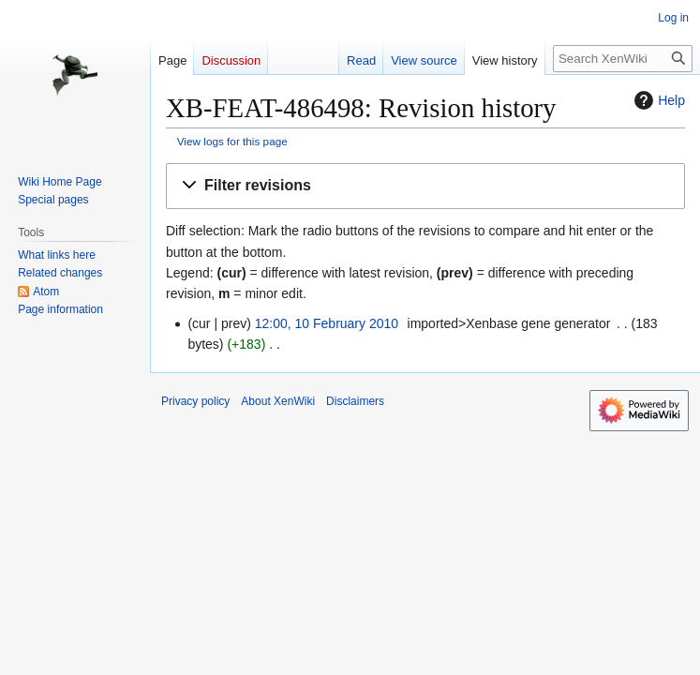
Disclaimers (355, 401)
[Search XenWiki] (623, 58)
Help (657, 100)
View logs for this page (232, 141)
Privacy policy (195, 401)
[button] (425, 186)
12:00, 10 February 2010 (326, 323)
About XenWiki (278, 401)
